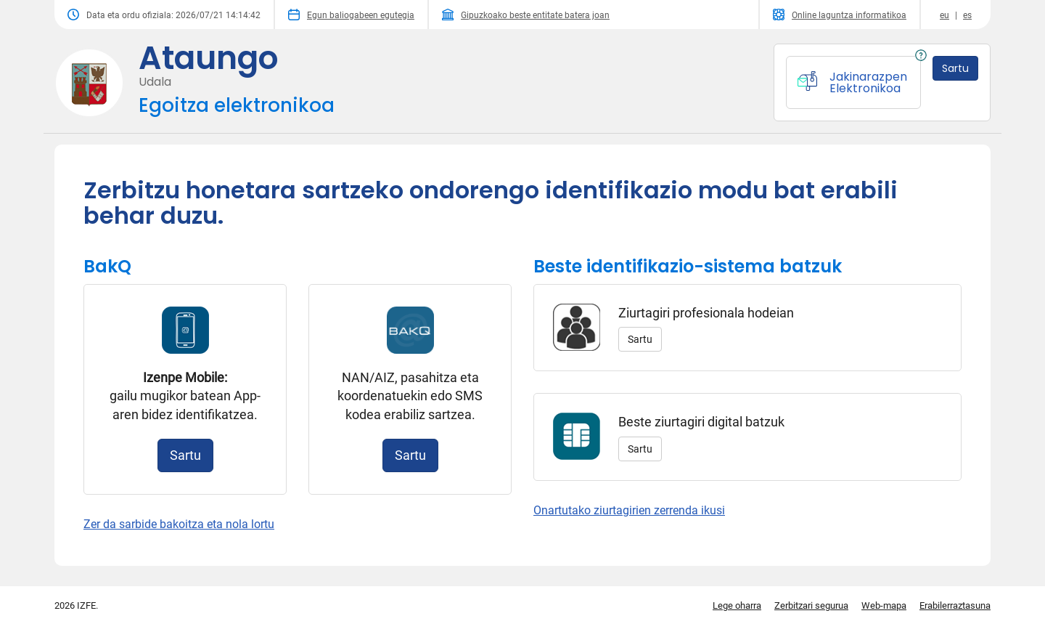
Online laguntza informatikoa (839, 14)
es (967, 15)
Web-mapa (883, 605)
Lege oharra (737, 605)
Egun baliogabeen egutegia (351, 14)
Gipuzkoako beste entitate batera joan (526, 14)
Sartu (185, 455)
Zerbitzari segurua (811, 605)
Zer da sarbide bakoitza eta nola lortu (178, 524)
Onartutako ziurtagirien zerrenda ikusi (629, 510)
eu (944, 15)
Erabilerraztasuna (955, 605)
